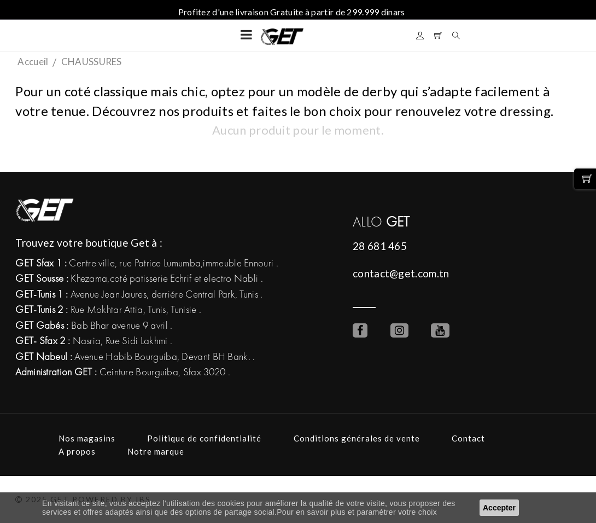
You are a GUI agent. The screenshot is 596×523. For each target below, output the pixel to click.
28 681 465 (380, 246)
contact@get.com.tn (401, 273)
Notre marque (155, 451)
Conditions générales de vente (357, 438)
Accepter (499, 507)
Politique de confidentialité (204, 438)
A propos (77, 451)
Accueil (32, 61)
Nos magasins (87, 438)
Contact (468, 438)
